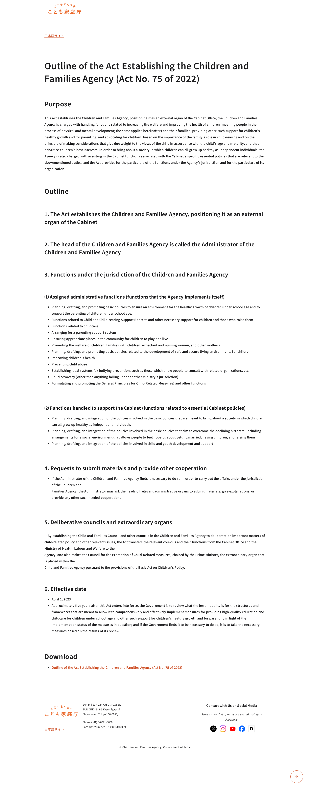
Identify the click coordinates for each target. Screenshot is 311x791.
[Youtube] (232, 728)
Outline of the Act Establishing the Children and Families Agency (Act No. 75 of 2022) (117, 667)
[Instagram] (223, 728)
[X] (213, 728)
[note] (251, 728)
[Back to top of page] (296, 776)
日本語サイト (54, 35)
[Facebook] (242, 728)
